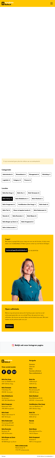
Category (17, 180)
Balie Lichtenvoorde (9, 227)
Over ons (32, 366)
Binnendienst (21, 174)
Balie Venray (7, 199)
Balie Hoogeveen (9, 204)
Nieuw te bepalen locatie (21, 210)
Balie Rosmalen (18, 216)
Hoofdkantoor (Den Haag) (27, 204)
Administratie (8, 174)
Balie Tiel (6, 210)
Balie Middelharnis (22, 199)
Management (34, 174)
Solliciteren (9, 326)
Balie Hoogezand (27, 222)
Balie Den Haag (8, 193)
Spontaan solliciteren (35, 371)
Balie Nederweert (40, 210)
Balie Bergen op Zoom (10, 222)
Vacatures (32, 364)
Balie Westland (37, 199)
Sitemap (3, 456)
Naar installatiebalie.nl (35, 373)
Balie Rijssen (31, 216)
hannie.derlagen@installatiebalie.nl (16, 250)
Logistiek (6, 180)
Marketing (46, 174)
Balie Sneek (43, 204)
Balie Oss (21, 193)
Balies (31, 369)
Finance (27, 180)
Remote (6, 216)
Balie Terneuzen (33, 193)
